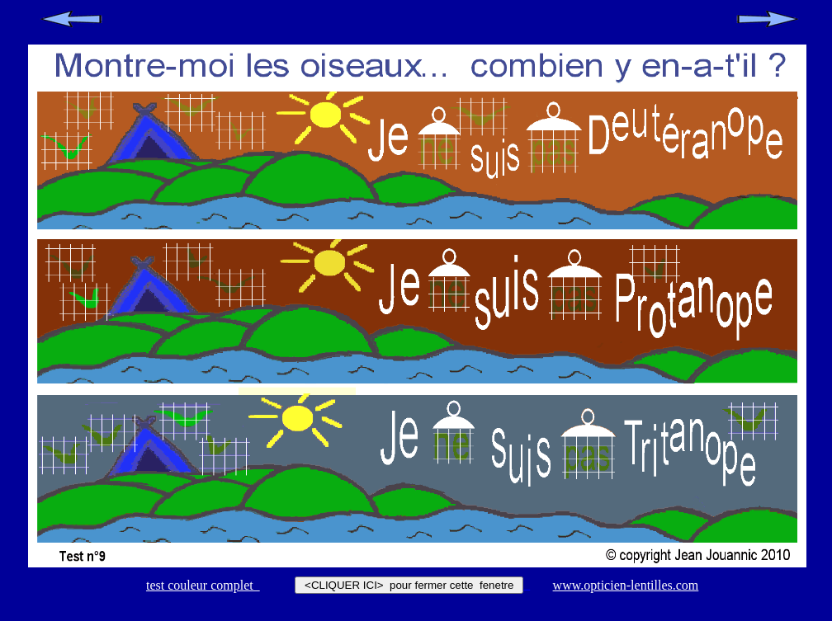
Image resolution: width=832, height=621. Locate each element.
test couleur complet (203, 585)
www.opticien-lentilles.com (626, 585)
